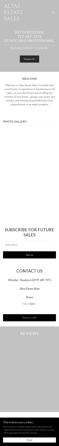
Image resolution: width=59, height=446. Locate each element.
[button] (53, 12)
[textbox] (29, 244)
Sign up (29, 255)
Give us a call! (29, 317)
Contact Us (29, 59)
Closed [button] (31, 304)
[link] (21, 19)
